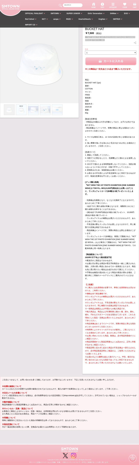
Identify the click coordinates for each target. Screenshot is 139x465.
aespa (56, 19)
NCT (44, 19)
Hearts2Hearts (85, 19)
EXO (126, 13)
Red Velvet (29, 19)
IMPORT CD (30, 25)
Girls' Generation (95, 13)
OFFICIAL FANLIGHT (34, 13)
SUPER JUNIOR (73, 13)
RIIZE (68, 19)
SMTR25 (116, 19)
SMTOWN (55, 13)
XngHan (101, 19)
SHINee (113, 13)
